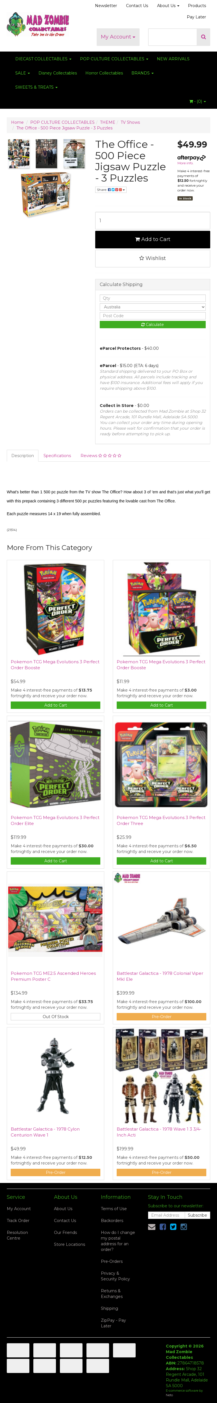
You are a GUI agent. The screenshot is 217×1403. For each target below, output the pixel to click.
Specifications (57, 455)
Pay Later (196, 17)
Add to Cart (152, 239)
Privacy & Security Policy (115, 1276)
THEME (107, 122)
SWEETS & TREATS (36, 87)
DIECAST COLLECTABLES (43, 58)
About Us (168, 5)
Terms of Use (114, 1208)
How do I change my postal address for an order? (118, 1241)
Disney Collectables (57, 73)
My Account (118, 37)
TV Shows (130, 122)
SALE (22, 73)
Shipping (109, 1308)
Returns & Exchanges (112, 1293)
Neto (169, 1395)
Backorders (112, 1220)
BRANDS (142, 73)
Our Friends (65, 1232)
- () (197, 101)
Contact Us (137, 5)
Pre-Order (162, 1016)
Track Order (18, 1220)
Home (17, 122)
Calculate (152, 324)
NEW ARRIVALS (173, 58)
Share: (111, 189)
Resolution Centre (17, 1235)
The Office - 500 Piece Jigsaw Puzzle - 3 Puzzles (64, 128)
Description (22, 455)
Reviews (101, 455)
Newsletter (106, 5)
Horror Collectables (104, 73)
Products (197, 5)
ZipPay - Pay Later (113, 1323)
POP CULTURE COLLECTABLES (114, 58)
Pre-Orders (112, 1261)
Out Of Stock (56, 1016)
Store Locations (69, 1244)
